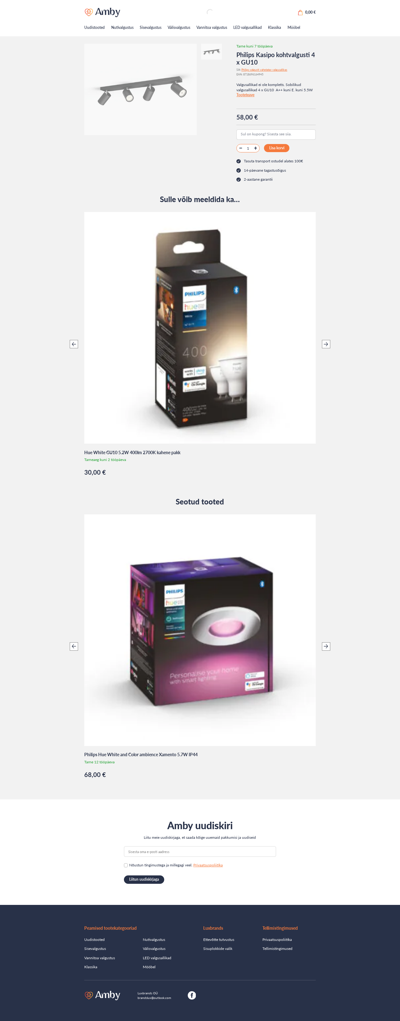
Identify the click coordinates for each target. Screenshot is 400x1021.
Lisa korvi (276, 148)
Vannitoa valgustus (211, 27)
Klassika (274, 27)
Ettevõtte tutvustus (218, 939)
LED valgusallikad (247, 27)
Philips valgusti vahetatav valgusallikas (264, 69)
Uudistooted (94, 27)
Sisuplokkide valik (217, 948)
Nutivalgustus (122, 27)
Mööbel (294, 27)
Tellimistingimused (277, 948)
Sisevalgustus (150, 27)
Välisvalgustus (179, 27)
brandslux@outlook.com (154, 998)
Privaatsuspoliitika (208, 865)
